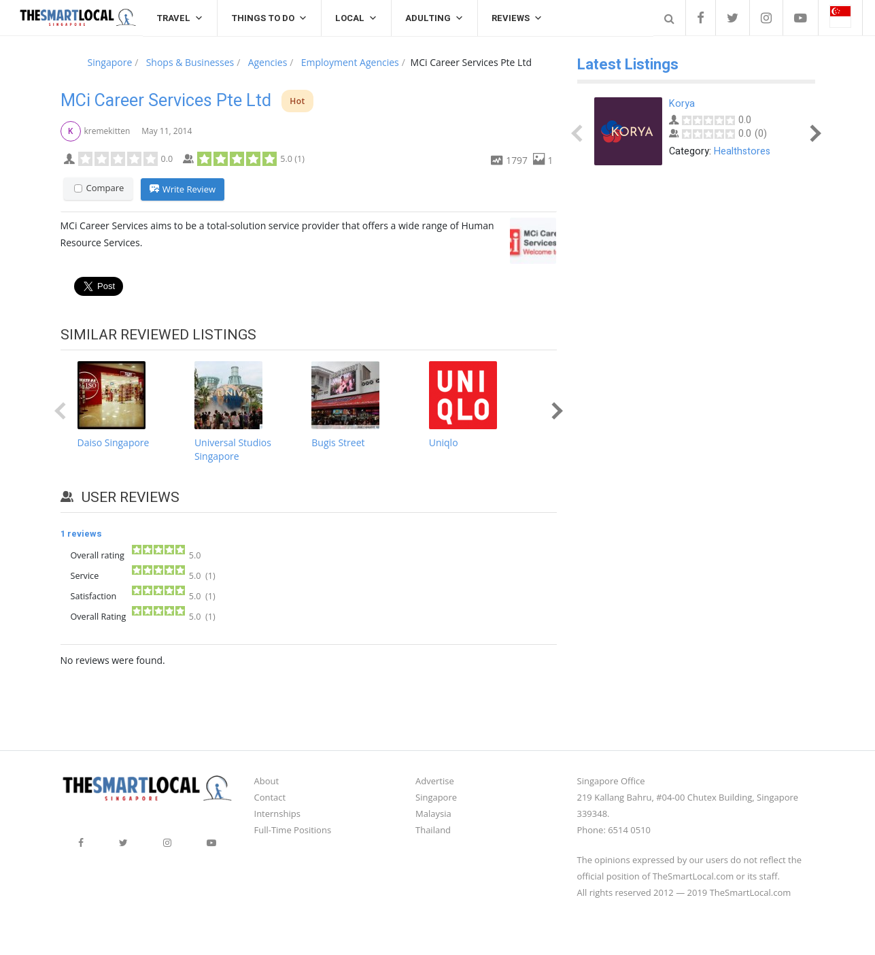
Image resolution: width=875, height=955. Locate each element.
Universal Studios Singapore (232, 449)
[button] (840, 17)
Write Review (183, 190)
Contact (270, 797)
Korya (682, 104)
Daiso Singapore (114, 442)
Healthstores (742, 151)
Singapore (436, 797)
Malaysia (433, 813)
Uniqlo (443, 442)
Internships (277, 813)
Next (553, 410)
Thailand (433, 830)
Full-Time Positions (293, 830)
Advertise (434, 781)
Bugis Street (337, 442)
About (266, 781)
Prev (62, 410)
